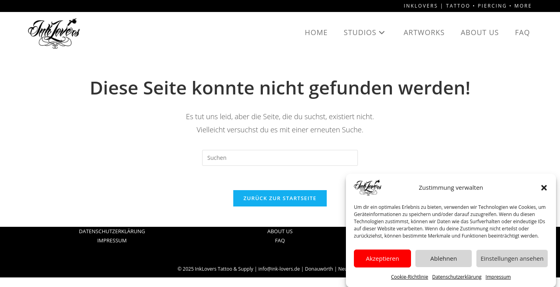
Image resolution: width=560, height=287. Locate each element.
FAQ (280, 240)
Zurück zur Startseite (280, 198)
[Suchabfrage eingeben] (280, 158)
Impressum (498, 279)
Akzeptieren (382, 261)
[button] (544, 190)
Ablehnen (443, 261)
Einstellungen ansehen (512, 261)
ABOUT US (279, 231)
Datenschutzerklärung (457, 279)
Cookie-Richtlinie (409, 279)
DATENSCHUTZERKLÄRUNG (112, 231)
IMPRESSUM (112, 240)
